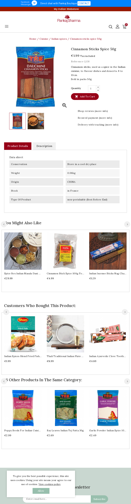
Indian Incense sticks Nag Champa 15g (108, 273)
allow (41, 490)
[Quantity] (92, 88)
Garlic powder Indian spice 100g (108, 430)
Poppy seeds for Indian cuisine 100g (23, 430)
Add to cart (85, 96)
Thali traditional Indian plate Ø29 (65, 356)
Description (44, 146)
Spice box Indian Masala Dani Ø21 (23, 273)
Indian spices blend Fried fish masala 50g (23, 356)
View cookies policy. (50, 484)
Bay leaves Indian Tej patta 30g (65, 430)
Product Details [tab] (18, 146)
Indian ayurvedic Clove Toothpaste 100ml (108, 356)
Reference (77, 61)
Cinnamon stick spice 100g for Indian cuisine (65, 273)
